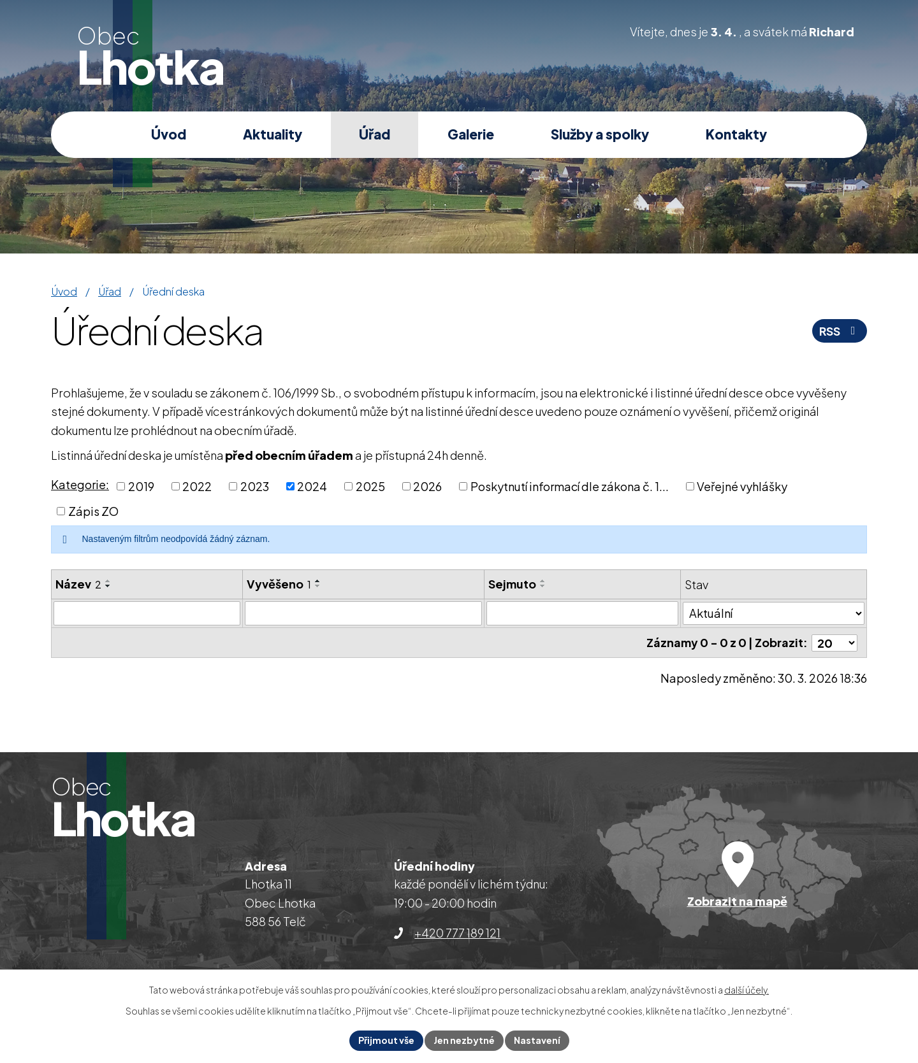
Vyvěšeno (279, 583)
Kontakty (736, 134)
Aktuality (272, 134)
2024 (312, 486)
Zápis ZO (93, 511)
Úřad (374, 134)
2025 (370, 486)
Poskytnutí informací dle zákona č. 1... (569, 486)
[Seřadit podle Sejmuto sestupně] (543, 586)
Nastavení (537, 1040)
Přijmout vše (386, 1040)
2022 (197, 486)
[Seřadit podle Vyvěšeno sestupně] (318, 586)
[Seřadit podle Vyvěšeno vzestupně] (318, 580)
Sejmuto (512, 583)
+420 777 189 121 (457, 932)
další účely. (746, 989)
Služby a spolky (600, 134)
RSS (840, 331)
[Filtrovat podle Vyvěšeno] (364, 613)
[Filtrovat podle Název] (147, 613)
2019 (141, 486)
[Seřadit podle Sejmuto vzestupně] (543, 580)
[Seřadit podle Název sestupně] (108, 586)
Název (78, 583)
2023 (254, 486)
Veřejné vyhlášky (742, 486)
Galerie (471, 134)
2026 (427, 486)
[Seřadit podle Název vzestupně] (108, 580)
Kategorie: (80, 484)
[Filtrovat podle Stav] (773, 612)
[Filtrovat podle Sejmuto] (582, 613)
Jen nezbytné (464, 1040)
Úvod (168, 134)
